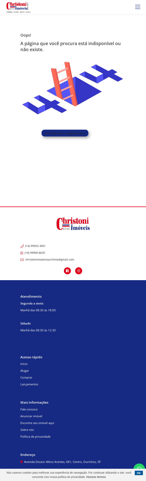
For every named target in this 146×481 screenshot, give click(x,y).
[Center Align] (137, 7)
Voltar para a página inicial (64, 133)
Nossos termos (96, 476)
